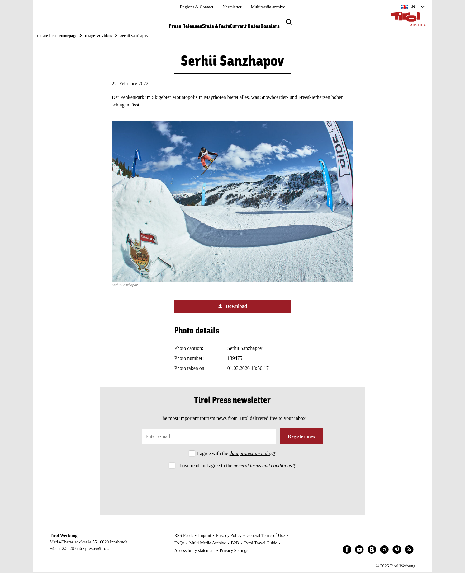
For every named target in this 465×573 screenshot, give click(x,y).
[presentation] (232, 488)
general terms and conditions (263, 466)
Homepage (68, 36)
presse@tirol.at (98, 549)
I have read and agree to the (236, 466)
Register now (302, 437)
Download (232, 307)
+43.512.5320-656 (66, 549)
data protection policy (251, 454)
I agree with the (236, 454)
